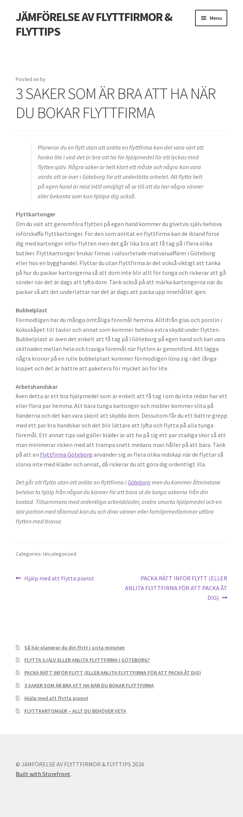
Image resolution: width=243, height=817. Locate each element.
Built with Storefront (43, 774)
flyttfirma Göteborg (66, 454)
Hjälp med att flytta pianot (59, 578)
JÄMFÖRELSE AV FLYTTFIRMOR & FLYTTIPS (94, 24)
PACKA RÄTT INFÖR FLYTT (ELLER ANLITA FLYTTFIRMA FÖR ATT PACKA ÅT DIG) (176, 587)
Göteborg (139, 482)
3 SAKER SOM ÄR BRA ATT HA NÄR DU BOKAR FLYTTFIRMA (89, 685)
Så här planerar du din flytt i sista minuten (74, 647)
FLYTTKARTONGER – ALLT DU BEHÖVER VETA (75, 711)
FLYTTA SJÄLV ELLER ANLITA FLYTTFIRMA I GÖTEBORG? (87, 660)
